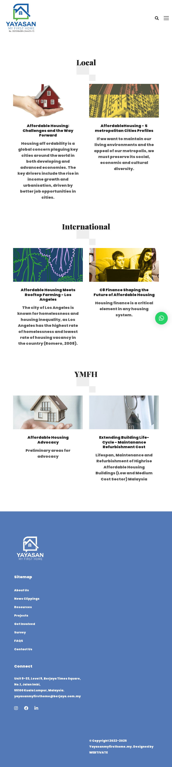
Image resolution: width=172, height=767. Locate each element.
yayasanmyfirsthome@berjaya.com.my (47, 696)
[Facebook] (26, 708)
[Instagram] (16, 708)
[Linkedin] (36, 708)
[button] (161, 318)
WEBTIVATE (98, 752)
